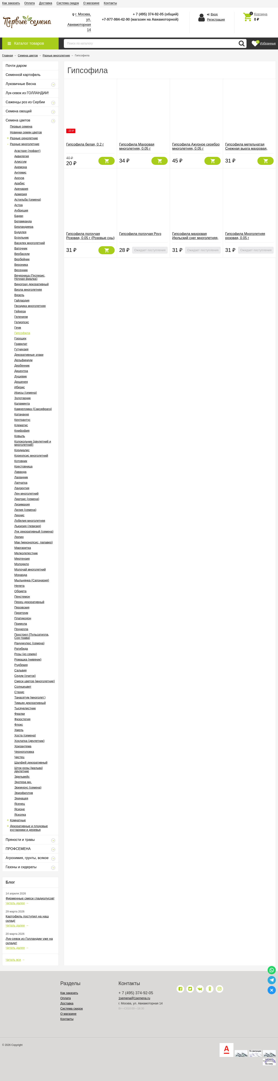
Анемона (20, 167)
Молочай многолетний (30, 569)
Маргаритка (22, 548)
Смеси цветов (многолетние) (34, 681)
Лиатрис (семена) (26, 499)
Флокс (18, 724)
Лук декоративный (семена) (33, 531)
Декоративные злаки (28, 354)
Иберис (19, 387)
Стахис (19, 692)
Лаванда (20, 472)
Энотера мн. (23, 782)
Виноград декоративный (31, 284)
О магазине (91, 3)
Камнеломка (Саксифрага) (33, 409)
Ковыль (19, 436)
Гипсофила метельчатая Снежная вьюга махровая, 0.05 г (246, 148)
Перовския (21, 607)
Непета (19, 585)
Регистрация (216, 19)
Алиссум (20, 161)
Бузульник (21, 237)
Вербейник (22, 259)
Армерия (20, 194)
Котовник (20, 461)
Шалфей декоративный (30, 762)
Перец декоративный (29, 602)
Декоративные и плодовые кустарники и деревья (29, 828)
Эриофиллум (23, 793)
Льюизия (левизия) (27, 526)
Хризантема (22, 746)
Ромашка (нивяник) (27, 659)
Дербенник (22, 365)
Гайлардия (21, 300)
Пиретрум (21, 613)
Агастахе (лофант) (27, 151)
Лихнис (19, 515)
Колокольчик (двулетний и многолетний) (32, 443)
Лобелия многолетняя (29, 520)
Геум (17, 327)
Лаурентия (21, 488)
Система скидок (67, 3)
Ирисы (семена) (25, 392)
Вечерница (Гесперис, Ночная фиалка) (29, 277)
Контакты (110, 3)
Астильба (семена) (27, 199)
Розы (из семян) (25, 654)
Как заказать (11, 3)
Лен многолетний (26, 493)
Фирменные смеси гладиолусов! (30, 898)
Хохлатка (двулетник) (29, 741)
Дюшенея (21, 382)
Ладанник (21, 477)
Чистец (19, 757)
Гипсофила (22, 333)
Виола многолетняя (28, 289)
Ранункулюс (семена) (29, 643)
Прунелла (21, 629)
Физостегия (22, 719)
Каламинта (22, 403)
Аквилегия (21, 156)
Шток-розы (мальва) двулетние (28, 769)
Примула (20, 623)
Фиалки (19, 713)
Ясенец (19, 803)
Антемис (20, 172)
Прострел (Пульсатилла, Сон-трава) (31, 636)
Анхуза (19, 178)
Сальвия (20, 670)
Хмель (18, 730)
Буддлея (20, 232)
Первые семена (21, 126)
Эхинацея (21, 798)
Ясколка (20, 814)
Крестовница (23, 466)
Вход (214, 14)
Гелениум (21, 316)
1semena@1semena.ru (134, 998)
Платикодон (22, 618)
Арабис (19, 183)
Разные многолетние (24, 144)
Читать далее (15, 903)
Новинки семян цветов (26, 132)
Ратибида (21, 648)
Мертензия (22, 558)
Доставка (45, 3)
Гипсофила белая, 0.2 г (85, 144)
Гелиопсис (21, 322)
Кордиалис (22, 450)
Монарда (20, 575)
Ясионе (19, 809)
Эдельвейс (22, 776)
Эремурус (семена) (27, 787)
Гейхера (20, 311)
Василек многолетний (29, 243)
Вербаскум (22, 254)
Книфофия (22, 430)
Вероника (21, 264)
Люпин (19, 537)
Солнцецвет (22, 686)
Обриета (20, 591)
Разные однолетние (24, 138)
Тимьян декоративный (30, 703)
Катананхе (21, 414)
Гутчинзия (21, 349)
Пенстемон (22, 596)
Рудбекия (21, 665)
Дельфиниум (23, 360)
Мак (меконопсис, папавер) (33, 542)
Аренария (21, 188)
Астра (18, 205)
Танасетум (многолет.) (29, 697)
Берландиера (23, 226)
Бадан (18, 216)
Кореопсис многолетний (31, 455)
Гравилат (20, 344)
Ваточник (20, 248)
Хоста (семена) (25, 735)
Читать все (13, 959)
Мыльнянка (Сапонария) (31, 580)
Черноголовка (24, 751)
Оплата (29, 3)
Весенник (21, 270)
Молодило (21, 564)
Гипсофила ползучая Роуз (140, 234)
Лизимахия (22, 504)
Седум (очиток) (25, 675)
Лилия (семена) (25, 510)
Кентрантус (22, 420)
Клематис (21, 425)
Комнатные (18, 820)
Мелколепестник (26, 553)
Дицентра (21, 371)
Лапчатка (20, 482)
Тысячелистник (25, 708)
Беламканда (23, 221)
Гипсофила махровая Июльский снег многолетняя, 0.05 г (195, 238)
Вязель (19, 295)
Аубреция (21, 210)
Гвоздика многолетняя (30, 306)
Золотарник (22, 398)
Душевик (20, 376)
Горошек (20, 338)
